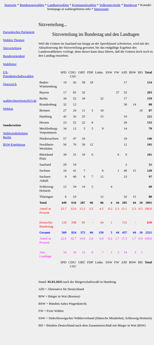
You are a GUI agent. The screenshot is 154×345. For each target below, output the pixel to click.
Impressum (101, 9)
